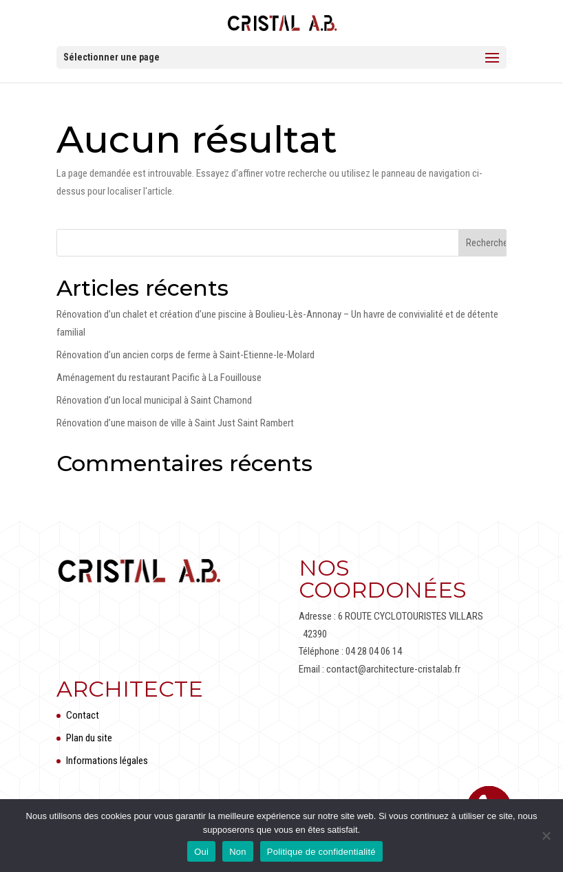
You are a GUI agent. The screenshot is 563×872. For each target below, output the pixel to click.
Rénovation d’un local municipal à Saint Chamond (154, 400)
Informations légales (107, 760)
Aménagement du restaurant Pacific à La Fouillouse (159, 377)
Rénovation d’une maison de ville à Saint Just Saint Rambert (175, 423)
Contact (82, 715)
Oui (201, 852)
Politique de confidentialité (321, 852)
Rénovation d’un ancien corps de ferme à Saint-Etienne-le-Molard (185, 355)
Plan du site (89, 738)
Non (237, 852)
